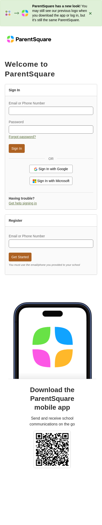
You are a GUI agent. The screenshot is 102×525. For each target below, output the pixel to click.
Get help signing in (23, 203)
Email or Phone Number (27, 103)
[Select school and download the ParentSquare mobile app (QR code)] (52, 449)
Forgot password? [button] (22, 137)
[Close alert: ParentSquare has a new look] (90, 13)
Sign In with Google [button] (51, 169)
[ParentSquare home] (29, 39)
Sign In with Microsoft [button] (51, 181)
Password (16, 122)
